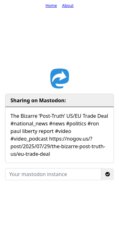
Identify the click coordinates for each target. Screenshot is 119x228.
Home (51, 5)
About (68, 5)
